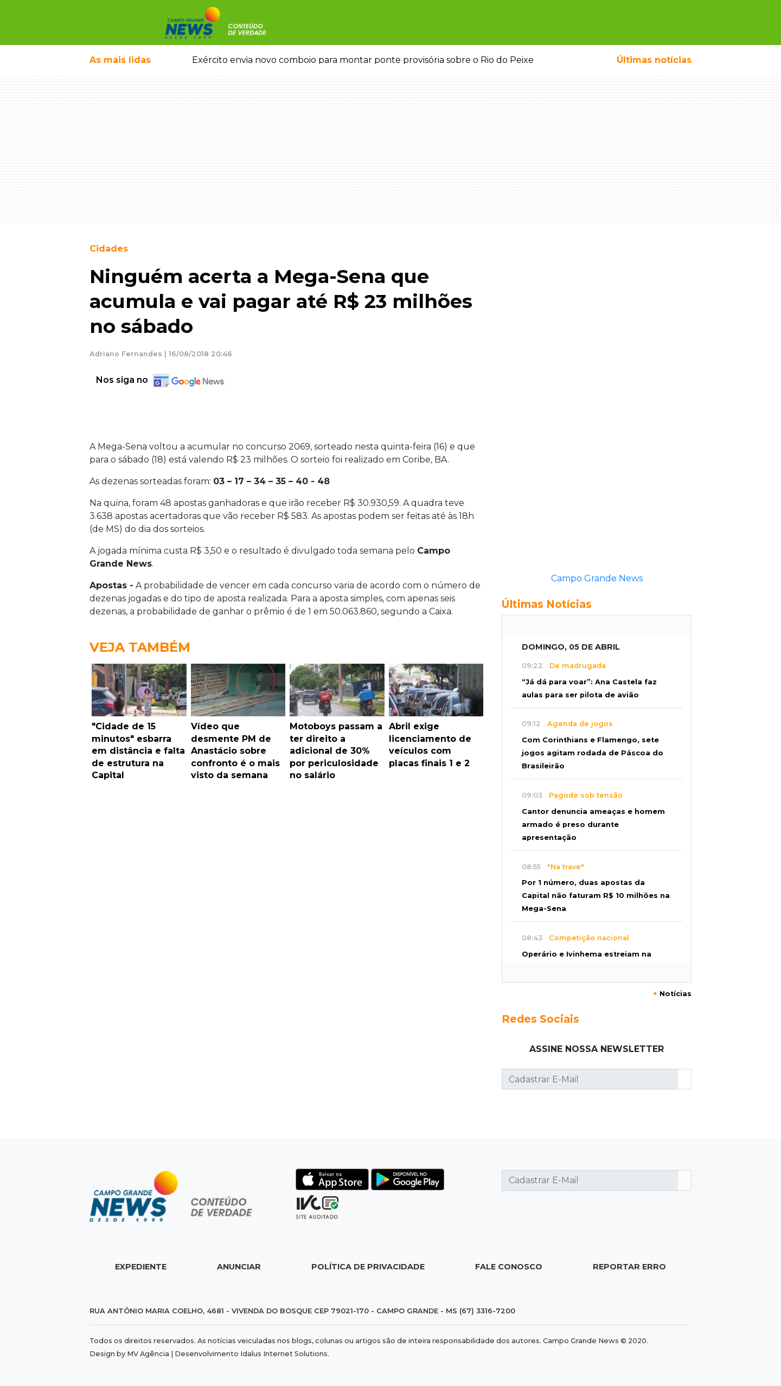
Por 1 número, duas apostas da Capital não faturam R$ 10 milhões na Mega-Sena (596, 895)
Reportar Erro (629, 1267)
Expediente (141, 1267)
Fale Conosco (508, 1267)
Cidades (108, 248)
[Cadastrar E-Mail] (590, 1079)
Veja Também (139, 647)
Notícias (672, 994)
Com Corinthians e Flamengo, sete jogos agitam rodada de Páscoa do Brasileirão (592, 753)
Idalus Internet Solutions (284, 1354)
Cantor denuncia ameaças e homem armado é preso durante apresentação (593, 824)
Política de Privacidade (368, 1267)
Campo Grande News (597, 578)
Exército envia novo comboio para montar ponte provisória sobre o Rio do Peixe (363, 60)
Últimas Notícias (547, 604)
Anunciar (239, 1267)
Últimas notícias (654, 60)
